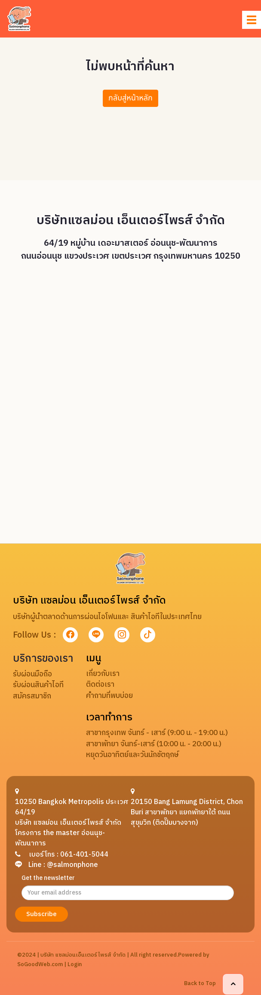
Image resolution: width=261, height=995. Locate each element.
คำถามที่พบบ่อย (109, 696)
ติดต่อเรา (100, 685)
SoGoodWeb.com (40, 964)
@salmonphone (72, 865)
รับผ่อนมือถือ (32, 674)
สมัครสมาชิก (32, 696)
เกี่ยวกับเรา (103, 674)
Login (75, 964)
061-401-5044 (84, 854)
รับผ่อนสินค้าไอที (38, 685)
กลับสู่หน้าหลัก (130, 98)
